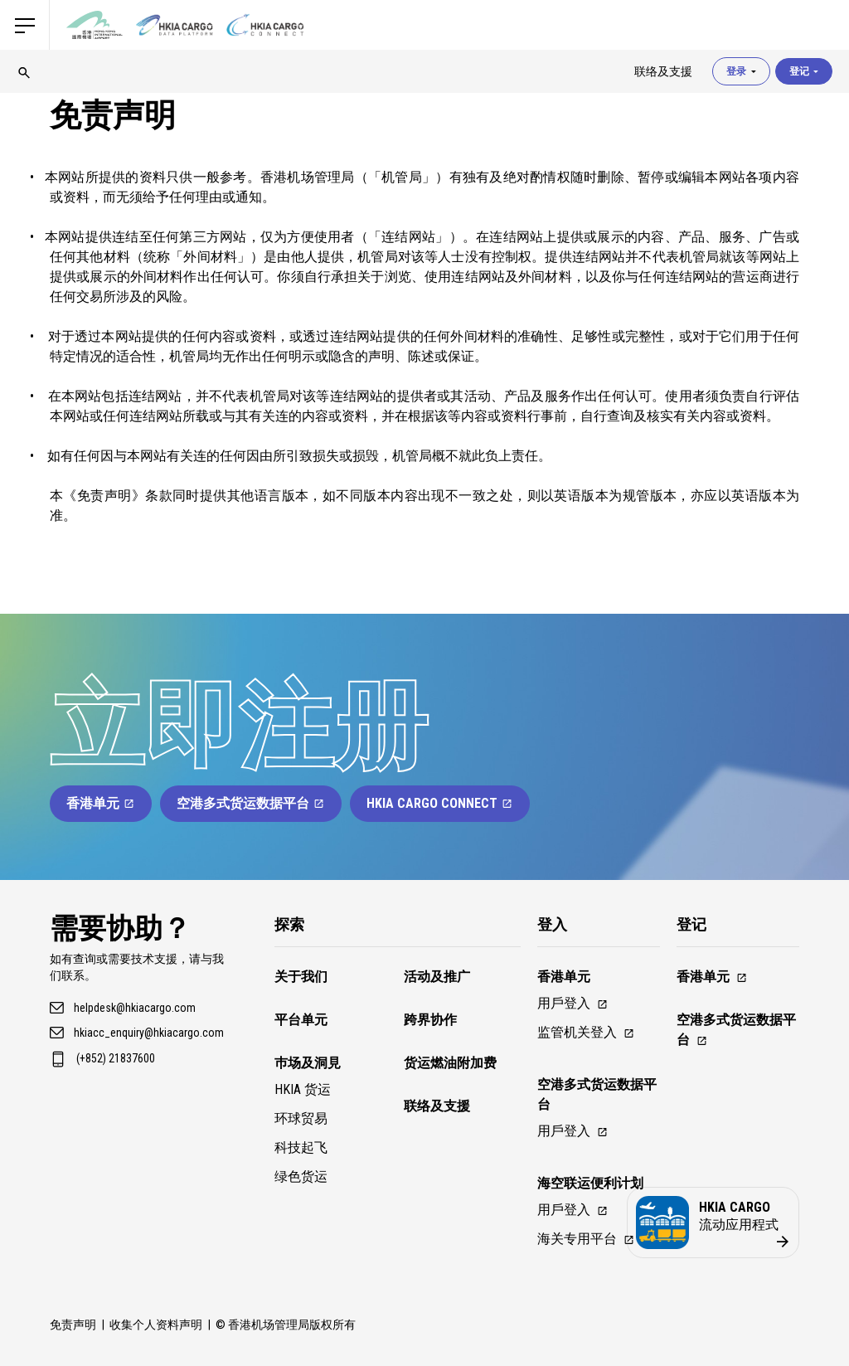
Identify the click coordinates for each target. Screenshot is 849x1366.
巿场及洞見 (307, 1063)
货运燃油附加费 (450, 1063)
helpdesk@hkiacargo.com (135, 1007)
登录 (741, 71)
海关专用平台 (586, 1239)
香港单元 (100, 803)
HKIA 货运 (302, 1089)
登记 (803, 71)
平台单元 (300, 1020)
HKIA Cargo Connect (439, 803)
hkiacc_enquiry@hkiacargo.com (149, 1032)
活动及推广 (437, 976)
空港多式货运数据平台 (251, 803)
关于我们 (300, 976)
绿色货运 (300, 1176)
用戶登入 (573, 1003)
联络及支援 (437, 1106)
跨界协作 (430, 1020)
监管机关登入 (586, 1032)
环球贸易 (300, 1118)
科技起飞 (300, 1147)
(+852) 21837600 (115, 1058)
